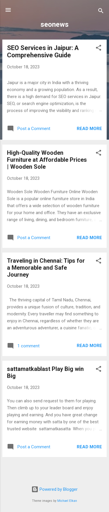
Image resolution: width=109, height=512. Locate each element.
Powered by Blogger (54, 489)
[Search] (100, 12)
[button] (98, 48)
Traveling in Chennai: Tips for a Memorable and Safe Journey (46, 267)
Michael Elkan (67, 501)
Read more (89, 128)
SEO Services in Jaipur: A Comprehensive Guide (43, 51)
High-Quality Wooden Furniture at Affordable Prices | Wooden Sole (47, 159)
